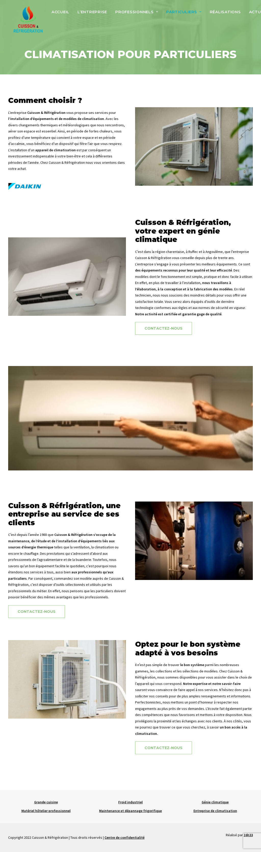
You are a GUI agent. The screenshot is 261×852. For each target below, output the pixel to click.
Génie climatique (215, 802)
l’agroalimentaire (50, 573)
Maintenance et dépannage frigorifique (130, 810)
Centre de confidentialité (125, 837)
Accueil (59, 14)
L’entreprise (91, 14)
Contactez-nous (163, 342)
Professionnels (135, 14)
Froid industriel (130, 802)
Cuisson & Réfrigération (67, 176)
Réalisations (224, 14)
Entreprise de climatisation (215, 810)
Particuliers (183, 14)
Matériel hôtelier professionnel (46, 810)
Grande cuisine (46, 802)
